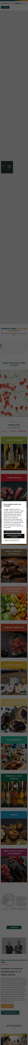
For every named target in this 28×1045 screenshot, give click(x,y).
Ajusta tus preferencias (11, 540)
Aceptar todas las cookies (12, 532)
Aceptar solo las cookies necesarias (14, 536)
